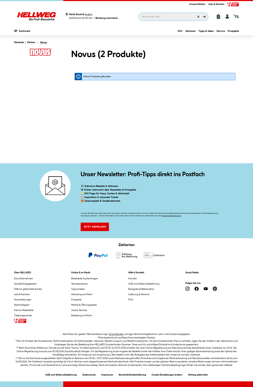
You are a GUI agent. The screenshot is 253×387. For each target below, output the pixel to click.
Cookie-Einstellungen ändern (167, 374)
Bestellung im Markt (81, 315)
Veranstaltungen (22, 300)
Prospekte (233, 31)
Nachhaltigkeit (21, 305)
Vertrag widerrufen (198, 375)
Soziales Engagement (25, 284)
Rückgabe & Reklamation (141, 289)
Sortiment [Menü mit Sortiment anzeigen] (22, 30)
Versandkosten (116, 334)
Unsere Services (79, 310)
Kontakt (132, 279)
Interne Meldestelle (23, 310)
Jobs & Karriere (216, 4)
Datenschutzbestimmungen (171, 216)
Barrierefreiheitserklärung (132, 374)
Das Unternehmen (23, 279)
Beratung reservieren (105, 18)
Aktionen (190, 31)
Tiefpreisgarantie (23, 315)
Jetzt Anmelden (95, 227)
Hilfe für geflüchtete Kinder (28, 289)
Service (220, 31)
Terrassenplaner (79, 284)
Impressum (107, 374)
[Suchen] (204, 16)
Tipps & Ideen (206, 31)
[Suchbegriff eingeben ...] (173, 16)
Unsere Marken (197, 4)
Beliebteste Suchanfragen (84, 279)
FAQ (130, 300)
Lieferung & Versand (138, 294)
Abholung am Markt (81, 294)
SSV (180, 31)
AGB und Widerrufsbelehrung (143, 284)
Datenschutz (89, 374)
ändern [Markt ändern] (89, 14)
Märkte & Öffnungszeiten (84, 305)
